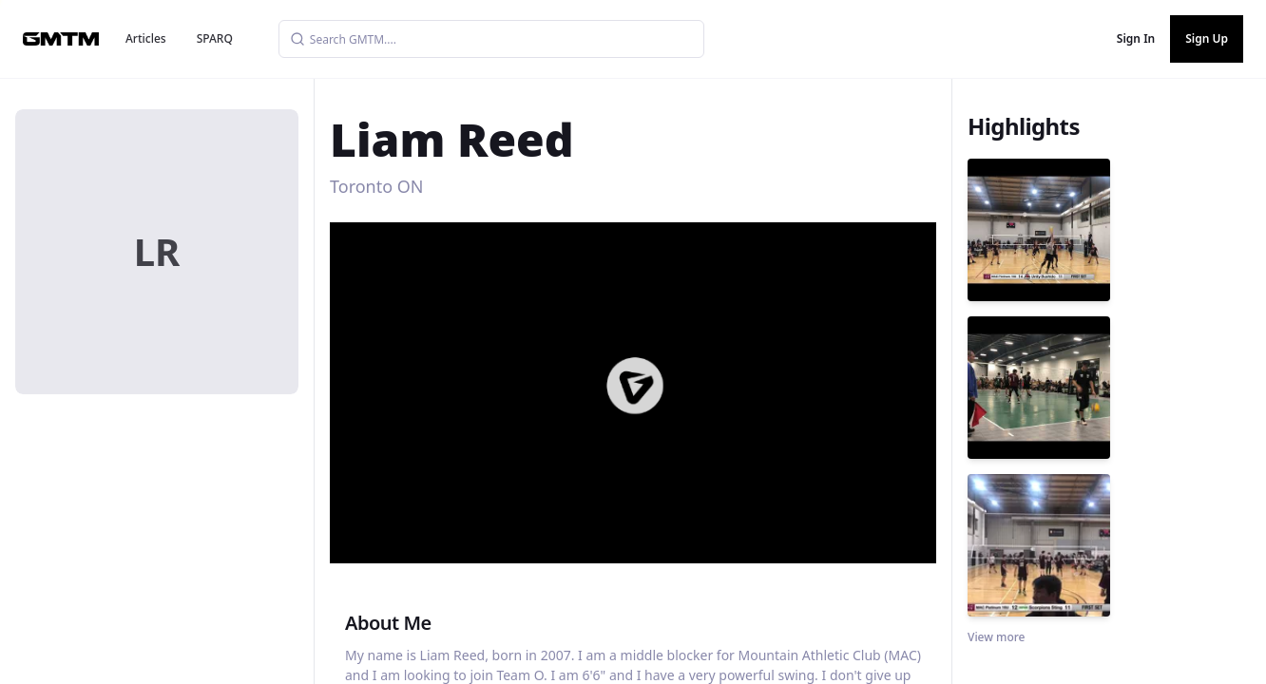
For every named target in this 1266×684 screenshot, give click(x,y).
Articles (145, 38)
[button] (634, 386)
